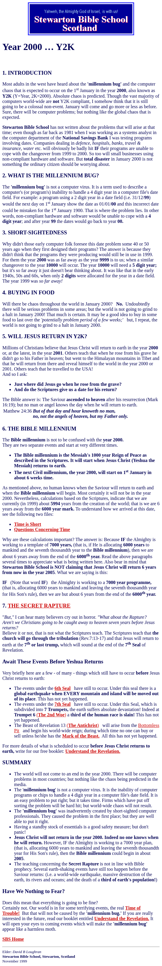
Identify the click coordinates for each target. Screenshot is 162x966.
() (51, 714)
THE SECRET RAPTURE (39, 606)
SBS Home (13, 939)
